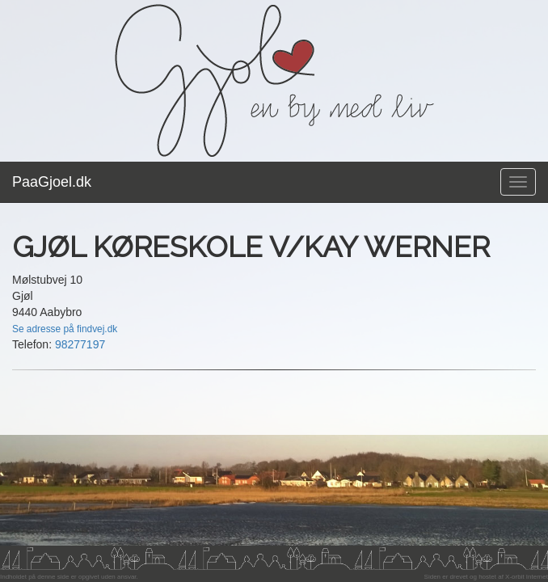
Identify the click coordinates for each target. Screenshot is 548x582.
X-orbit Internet (526, 576)
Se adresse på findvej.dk (64, 329)
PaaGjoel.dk (51, 182)
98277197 (80, 344)
